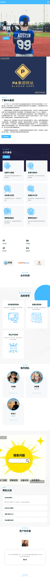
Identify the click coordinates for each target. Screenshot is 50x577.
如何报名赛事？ (9, 497)
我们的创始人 (6, 136)
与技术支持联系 (16, 38)
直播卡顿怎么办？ (9, 514)
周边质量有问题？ (9, 520)
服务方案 (6, 38)
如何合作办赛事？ (9, 508)
